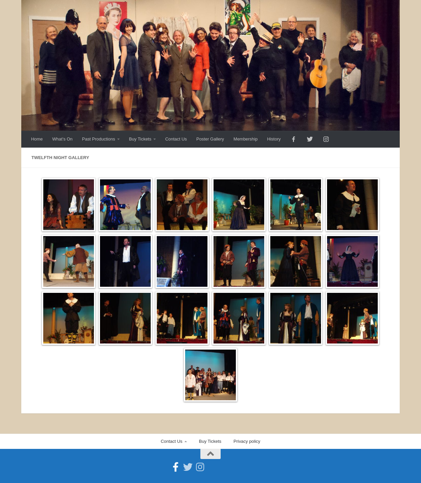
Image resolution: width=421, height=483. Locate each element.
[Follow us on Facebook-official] (175, 467)
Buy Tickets (140, 139)
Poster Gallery (210, 139)
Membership (245, 139)
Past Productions (98, 139)
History (273, 139)
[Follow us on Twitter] (188, 467)
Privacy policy (246, 441)
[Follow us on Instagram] (200, 467)
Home (37, 139)
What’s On (62, 139)
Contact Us (176, 139)
